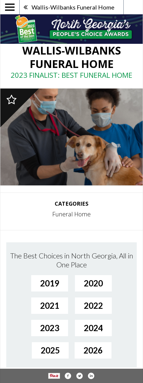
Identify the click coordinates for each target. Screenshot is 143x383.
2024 (93, 328)
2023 (49, 328)
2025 (50, 350)
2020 (93, 283)
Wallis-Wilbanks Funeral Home (73, 7)
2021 (49, 305)
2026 (93, 350)
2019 (49, 283)
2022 (93, 305)
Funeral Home (71, 214)
